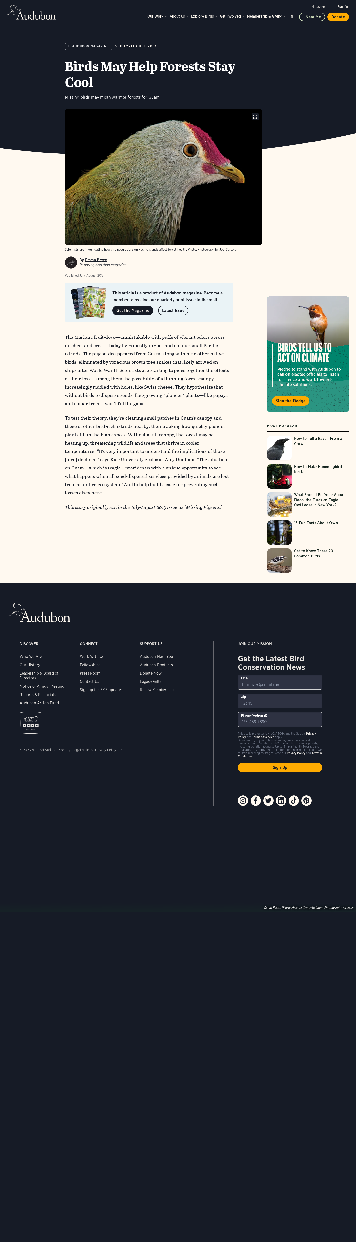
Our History (30, 994)
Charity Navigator (30, 1053)
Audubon (31, 12)
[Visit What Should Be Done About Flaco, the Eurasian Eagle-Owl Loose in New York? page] (308, 504)
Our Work (155, 16)
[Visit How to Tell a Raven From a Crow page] (308, 448)
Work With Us (92, 986)
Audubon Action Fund (39, 1033)
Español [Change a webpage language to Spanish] (343, 7)
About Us (177, 16)
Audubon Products (156, 994)
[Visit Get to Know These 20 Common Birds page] (308, 560)
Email (245, 1008)
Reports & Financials (38, 1024)
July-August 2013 (138, 46)
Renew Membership (157, 1019)
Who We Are (31, 986)
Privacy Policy (105, 1080)
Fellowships (90, 994)
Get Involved (230, 16)
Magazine (318, 7)
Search (292, 16)
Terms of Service (263, 1067)
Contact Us (89, 1011)
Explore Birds (202, 16)
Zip (243, 1026)
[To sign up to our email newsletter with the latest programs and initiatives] (280, 1012)
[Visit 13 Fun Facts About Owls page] (308, 532)
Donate (338, 17)
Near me (313, 17)
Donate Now (151, 1003)
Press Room (90, 1003)
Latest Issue (173, 310)
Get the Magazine (132, 310)
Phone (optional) (254, 1045)
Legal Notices (83, 1080)
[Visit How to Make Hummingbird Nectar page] (308, 476)
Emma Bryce (96, 260)
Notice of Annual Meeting (42, 1016)
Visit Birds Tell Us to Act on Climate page (308, 354)
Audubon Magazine (90, 46)
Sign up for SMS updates (101, 1019)
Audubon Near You (156, 986)
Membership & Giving (264, 16)
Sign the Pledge (290, 401)
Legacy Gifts (150, 1011)
